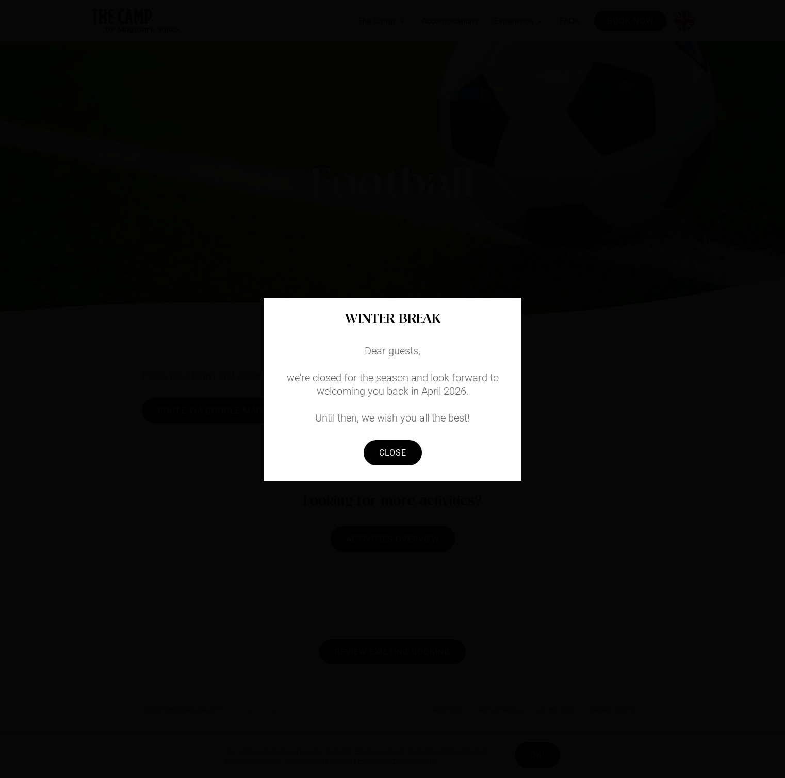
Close (392, 453)
